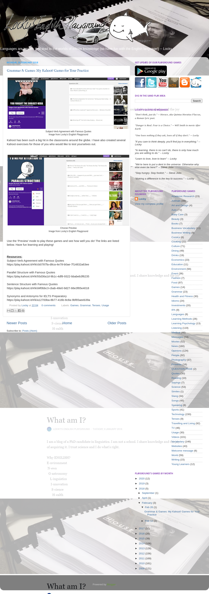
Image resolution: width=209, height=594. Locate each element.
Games (74, 305)
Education (177, 264)
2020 (142, 478)
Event (175, 273)
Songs (175, 400)
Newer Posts (17, 323)
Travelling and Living (183, 423)
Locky (25, 305)
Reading (176, 378)
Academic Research (183, 196)
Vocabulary (178, 441)
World (175, 455)
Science (176, 387)
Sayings (176, 382)
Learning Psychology (183, 323)
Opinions (177, 350)
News (175, 346)
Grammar (85, 305)
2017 (142, 528)
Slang (175, 396)
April (145, 497)
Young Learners (181, 464)
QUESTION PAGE (182, 368)
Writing (176, 459)
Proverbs (177, 364)
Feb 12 (149, 520)
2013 (142, 548)
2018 (142, 488)
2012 (142, 553)
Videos (175, 437)
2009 (142, 568)
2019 (142, 483)
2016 (142, 533)
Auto (174, 209)
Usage (105, 305)
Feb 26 (149, 507)
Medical (176, 332)
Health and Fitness (182, 296)
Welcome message (182, 450)
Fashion (176, 278)
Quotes (176, 373)
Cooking (176, 241)
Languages (178, 314)
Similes (176, 391)
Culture (176, 246)
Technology (178, 414)
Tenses (96, 305)
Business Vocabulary (183, 228)
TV (173, 427)
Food (174, 282)
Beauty (176, 219)
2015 (142, 538)
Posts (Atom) (29, 330)
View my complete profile (149, 203)
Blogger (111, 584)
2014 (142, 543)
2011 (142, 558)
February (147, 502)
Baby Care (178, 214)
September (148, 493)
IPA (174, 309)
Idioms (175, 300)
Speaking (177, 405)
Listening (177, 328)
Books (175, 223)
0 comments (48, 305)
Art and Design (180, 205)
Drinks (175, 255)
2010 (142, 563)
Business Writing (181, 232)
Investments (178, 305)
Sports (175, 409)
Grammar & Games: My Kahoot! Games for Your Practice (48, 71)
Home (67, 323)
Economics (178, 259)
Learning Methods (182, 318)
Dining (175, 250)
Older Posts (117, 323)
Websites (177, 446)
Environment (179, 268)
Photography (179, 359)
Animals (176, 200)
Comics (176, 237)
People (176, 355)
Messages (177, 337)
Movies (176, 341)
